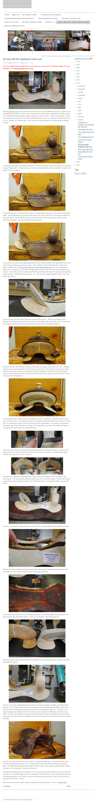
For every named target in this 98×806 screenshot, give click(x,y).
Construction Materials (51, 15)
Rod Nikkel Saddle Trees (17, 5)
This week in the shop (85, 129)
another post (62, 782)
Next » (69, 786)
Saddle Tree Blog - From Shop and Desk (73, 22)
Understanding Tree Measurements (18, 18)
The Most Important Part (32, 22)
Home (6, 15)
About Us (15, 15)
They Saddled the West (85, 137)
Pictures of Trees (29, 15)
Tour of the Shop (11, 22)
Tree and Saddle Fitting (47, 18)
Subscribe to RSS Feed (82, 58)
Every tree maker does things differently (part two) (85, 152)
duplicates (83, 173)
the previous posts (12, 111)
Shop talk (77, 173)
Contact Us (49, 22)
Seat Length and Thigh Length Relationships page (35, 267)
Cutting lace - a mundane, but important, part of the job (86, 125)
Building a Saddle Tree (71, 18)
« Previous (6, 786)
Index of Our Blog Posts (14, 26)
